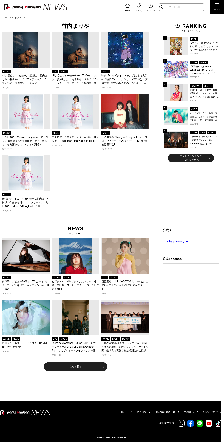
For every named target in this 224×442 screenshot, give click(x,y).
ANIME (6, 339)
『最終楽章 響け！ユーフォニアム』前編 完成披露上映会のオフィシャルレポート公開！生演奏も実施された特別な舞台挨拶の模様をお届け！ (125, 347)
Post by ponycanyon (175, 241)
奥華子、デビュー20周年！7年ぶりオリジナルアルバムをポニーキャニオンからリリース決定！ (25, 285)
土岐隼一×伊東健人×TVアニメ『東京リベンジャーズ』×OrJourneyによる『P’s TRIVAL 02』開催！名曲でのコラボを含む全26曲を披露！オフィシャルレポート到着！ (204, 140)
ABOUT (124, 411)
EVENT (115, 339)
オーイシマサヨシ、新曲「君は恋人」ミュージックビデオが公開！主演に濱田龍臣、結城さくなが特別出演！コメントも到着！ (203, 117)
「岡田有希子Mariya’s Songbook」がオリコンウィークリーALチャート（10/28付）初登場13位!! (124, 141)
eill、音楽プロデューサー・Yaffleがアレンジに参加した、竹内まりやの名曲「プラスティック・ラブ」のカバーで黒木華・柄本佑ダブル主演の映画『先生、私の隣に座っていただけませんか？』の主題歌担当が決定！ (75, 79)
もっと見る (75, 366)
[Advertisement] (189, 195)
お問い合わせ (210, 411)
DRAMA (56, 277)
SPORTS (208, 86)
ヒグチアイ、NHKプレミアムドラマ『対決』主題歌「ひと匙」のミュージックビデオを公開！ (75, 285)
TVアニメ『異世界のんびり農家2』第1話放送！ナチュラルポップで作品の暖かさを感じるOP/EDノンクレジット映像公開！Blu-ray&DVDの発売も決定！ (204, 47)
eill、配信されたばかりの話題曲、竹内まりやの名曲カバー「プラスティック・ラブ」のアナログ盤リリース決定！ (24, 79)
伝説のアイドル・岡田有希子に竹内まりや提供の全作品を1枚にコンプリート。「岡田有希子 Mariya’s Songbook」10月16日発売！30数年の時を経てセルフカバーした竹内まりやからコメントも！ (26, 202)
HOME (5, 17)
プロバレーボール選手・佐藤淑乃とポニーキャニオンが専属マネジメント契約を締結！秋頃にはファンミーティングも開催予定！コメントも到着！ (203, 94)
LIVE (55, 71)
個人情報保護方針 (165, 411)
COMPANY (196, 86)
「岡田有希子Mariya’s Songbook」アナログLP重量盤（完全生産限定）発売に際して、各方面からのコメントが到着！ (25, 141)
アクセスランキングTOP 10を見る (191, 158)
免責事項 (189, 411)
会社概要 (142, 411)
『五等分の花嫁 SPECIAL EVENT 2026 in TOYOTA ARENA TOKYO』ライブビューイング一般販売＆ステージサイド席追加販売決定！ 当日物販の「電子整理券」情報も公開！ (204, 70)
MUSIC (6, 71)
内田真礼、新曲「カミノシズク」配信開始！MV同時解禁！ (24, 345)
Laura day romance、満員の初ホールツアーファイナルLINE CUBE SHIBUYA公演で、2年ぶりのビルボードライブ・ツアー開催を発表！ (75, 347)
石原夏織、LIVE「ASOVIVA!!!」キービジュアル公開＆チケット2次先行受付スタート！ (124, 285)
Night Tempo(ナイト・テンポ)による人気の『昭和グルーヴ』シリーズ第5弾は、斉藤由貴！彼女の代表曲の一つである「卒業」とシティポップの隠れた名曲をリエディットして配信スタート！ (125, 79)
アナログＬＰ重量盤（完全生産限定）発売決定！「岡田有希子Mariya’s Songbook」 (75, 139)
